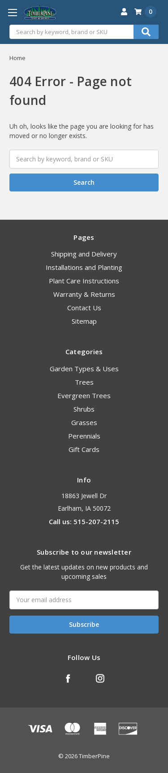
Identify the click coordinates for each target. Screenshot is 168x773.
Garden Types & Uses (84, 368)
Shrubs (84, 408)
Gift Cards (84, 449)
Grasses (84, 422)
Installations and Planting (84, 267)
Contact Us (84, 307)
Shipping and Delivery (84, 253)
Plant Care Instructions (84, 280)
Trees (84, 382)
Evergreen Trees (84, 395)
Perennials (84, 435)
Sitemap (84, 321)
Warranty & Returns (84, 294)
